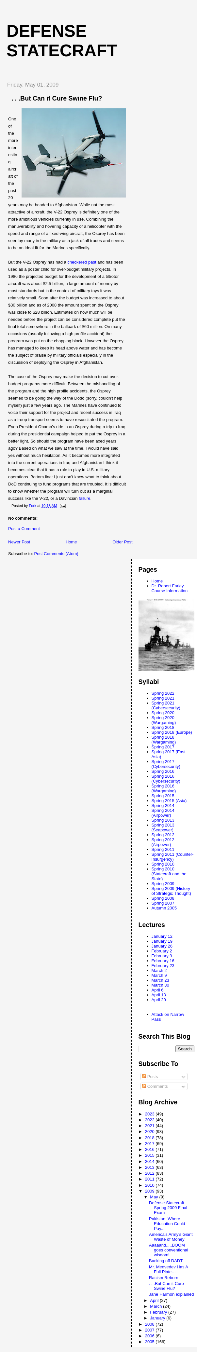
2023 (150, 1114)
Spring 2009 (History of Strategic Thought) (171, 891)
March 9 (159, 975)
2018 (150, 1137)
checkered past (81, 262)
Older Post (122, 541)
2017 (150, 1143)
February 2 (162, 951)
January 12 (162, 936)
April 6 (158, 990)
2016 (150, 1149)
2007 (150, 1330)
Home (71, 541)
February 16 (163, 960)
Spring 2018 (163, 727)
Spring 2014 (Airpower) (163, 813)
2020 (150, 1131)
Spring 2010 (163, 864)
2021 (150, 1125)
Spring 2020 (163, 712)
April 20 (159, 999)
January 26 (162, 946)
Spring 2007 (163, 903)
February (159, 1312)
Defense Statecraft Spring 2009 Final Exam (168, 1207)
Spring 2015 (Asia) (169, 800)
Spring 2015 (163, 795)
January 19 (162, 941)
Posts (150, 1076)
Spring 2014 (163, 805)
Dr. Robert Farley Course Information (170, 588)
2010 (150, 1185)
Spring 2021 (163, 698)
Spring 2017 (163, 746)
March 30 (160, 985)
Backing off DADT (166, 1260)
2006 (150, 1335)
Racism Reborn (163, 1277)
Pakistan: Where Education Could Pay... (167, 1223)
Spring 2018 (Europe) (172, 732)
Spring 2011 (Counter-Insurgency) (173, 857)
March (156, 1306)
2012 (150, 1173)
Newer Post (19, 541)
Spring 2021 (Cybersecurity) (166, 705)
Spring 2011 (163, 849)
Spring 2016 (163, 771)
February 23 (163, 965)
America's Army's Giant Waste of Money (171, 1237)
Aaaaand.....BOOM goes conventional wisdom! (168, 1250)
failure (84, 498)
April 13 (159, 994)
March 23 (160, 980)
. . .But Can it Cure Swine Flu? (166, 1286)
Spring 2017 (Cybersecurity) (166, 764)
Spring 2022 (163, 693)
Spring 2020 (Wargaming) (164, 720)
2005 (150, 1341)
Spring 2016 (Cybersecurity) (166, 779)
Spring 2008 (163, 898)
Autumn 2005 (164, 908)
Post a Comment (24, 528)
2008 (150, 1324)
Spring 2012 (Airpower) (163, 842)
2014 (150, 1161)
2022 (150, 1119)
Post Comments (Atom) (56, 553)
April (155, 1300)
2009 (150, 1191)
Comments (155, 1086)
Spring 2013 (163, 820)
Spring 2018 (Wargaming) (164, 739)
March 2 (159, 970)
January (158, 1318)
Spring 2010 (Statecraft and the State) (169, 874)
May (154, 1197)
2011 (150, 1179)
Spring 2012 (163, 834)
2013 (150, 1167)
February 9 (162, 955)
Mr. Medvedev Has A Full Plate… (168, 1269)
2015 (150, 1155)
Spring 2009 (163, 883)
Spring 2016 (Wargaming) (164, 788)
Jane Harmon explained (171, 1294)
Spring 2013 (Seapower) (163, 827)
